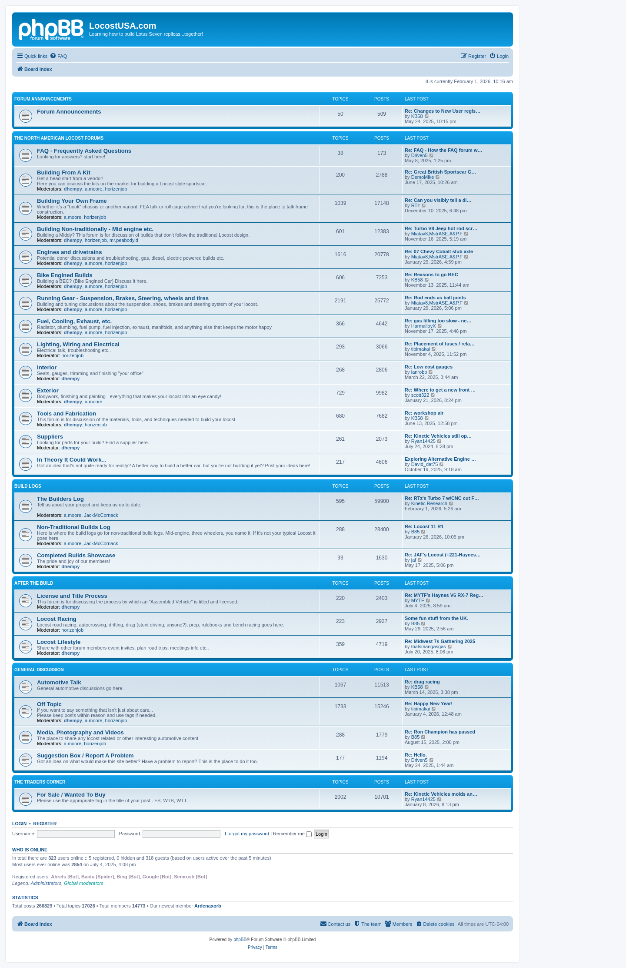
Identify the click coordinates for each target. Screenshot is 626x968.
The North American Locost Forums (58, 138)
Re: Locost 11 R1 (424, 526)
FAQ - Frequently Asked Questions (84, 150)
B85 (415, 531)
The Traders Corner (39, 782)
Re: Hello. (416, 754)
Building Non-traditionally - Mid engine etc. (95, 229)
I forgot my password (247, 833)
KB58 (417, 116)
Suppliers (50, 436)
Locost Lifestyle (58, 642)
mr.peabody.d (124, 240)
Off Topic (49, 704)
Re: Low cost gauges (429, 366)
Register (45, 823)
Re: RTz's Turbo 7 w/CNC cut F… (442, 498)
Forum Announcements (43, 99)
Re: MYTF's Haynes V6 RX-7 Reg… (444, 595)
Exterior (48, 390)
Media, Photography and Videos (80, 732)
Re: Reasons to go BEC (431, 274)
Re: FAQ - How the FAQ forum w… (443, 150)
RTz (415, 205)
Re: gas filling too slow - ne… (438, 320)
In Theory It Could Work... (71, 459)
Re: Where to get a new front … (440, 389)
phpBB (239, 939)
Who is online (29, 849)
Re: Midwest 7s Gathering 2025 (440, 641)
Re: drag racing (422, 681)
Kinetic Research (429, 503)
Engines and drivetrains (69, 252)
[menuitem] (58, 56)
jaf (413, 560)
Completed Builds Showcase (76, 555)
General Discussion (39, 669)
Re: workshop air (424, 412)
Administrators (46, 883)
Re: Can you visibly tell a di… (438, 200)
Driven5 (419, 155)
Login (19, 823)
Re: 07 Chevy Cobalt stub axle (439, 251)
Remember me (292, 833)
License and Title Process (72, 596)
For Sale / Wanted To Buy (71, 794)
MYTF (417, 600)
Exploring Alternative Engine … (440, 459)
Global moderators (83, 883)
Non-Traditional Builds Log (73, 527)
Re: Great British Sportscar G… (440, 171)
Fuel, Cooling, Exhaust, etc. (74, 321)
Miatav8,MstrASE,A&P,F (437, 233)
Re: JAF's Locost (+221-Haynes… (443, 554)
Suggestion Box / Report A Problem (85, 755)
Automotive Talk (59, 682)
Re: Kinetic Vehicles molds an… (441, 794)
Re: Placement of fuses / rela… (440, 343)
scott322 (420, 395)
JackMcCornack (101, 515)
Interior (47, 367)
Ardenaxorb (207, 905)
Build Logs (27, 486)
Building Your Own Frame (72, 201)
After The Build (33, 583)
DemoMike (422, 177)
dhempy (73, 188)
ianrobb (419, 372)
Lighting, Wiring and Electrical (78, 344)
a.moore (93, 188)
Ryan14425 (423, 441)
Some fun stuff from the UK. (436, 618)
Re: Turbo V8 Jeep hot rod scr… (441, 228)
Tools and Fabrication (66, 413)
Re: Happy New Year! (429, 703)
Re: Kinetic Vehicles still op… (438, 436)
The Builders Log (60, 499)
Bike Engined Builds (65, 275)
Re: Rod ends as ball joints (435, 297)
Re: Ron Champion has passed (440, 731)
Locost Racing (57, 619)
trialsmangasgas (428, 646)
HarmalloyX (423, 325)
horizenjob (116, 188)
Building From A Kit (63, 172)
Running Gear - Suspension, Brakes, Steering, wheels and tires (123, 298)
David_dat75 (424, 464)
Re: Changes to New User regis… (442, 111)
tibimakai (420, 349)
